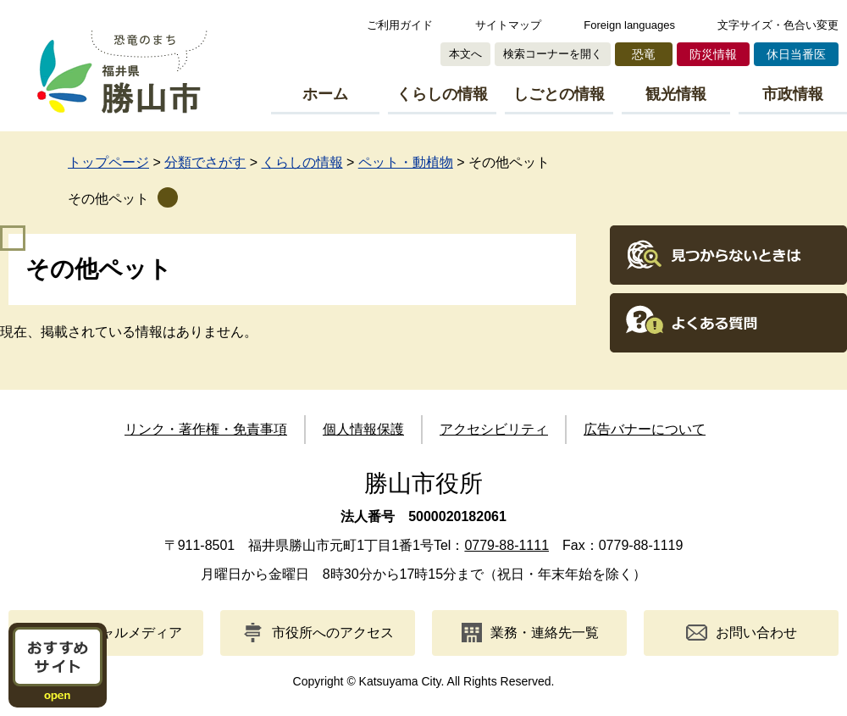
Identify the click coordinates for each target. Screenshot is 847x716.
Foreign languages (629, 25)
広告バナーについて (645, 429)
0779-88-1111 (506, 545)
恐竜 (644, 54)
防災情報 (713, 54)
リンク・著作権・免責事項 (206, 429)
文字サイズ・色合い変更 (778, 25)
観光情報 (675, 94)
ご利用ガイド (400, 25)
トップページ (108, 162)
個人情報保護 (363, 429)
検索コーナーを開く (552, 53)
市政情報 (792, 94)
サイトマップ (508, 25)
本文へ (465, 53)
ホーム (325, 94)
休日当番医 (796, 54)
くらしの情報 (442, 94)
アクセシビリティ (494, 429)
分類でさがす (205, 162)
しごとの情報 (559, 94)
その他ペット (108, 198)
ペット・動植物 (405, 162)
